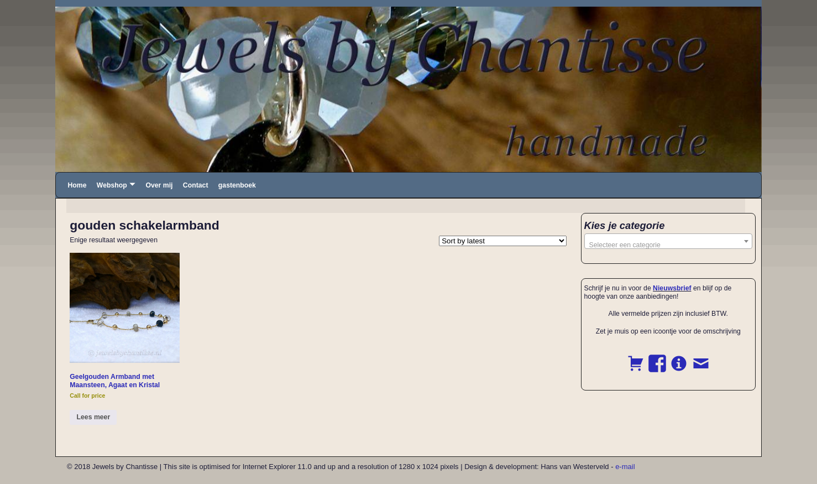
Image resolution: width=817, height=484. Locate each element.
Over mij (158, 185)
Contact (195, 185)
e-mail (625, 466)
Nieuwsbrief (672, 288)
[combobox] (668, 241)
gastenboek (237, 185)
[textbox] (668, 245)
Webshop (112, 185)
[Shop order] (503, 241)
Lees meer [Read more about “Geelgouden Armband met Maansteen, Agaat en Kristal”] (94, 417)
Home (76, 185)
